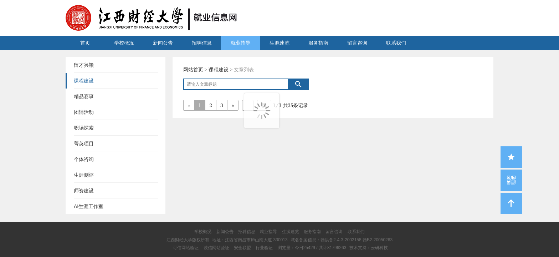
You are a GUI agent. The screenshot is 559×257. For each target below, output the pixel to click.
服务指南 (318, 43)
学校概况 (124, 43)
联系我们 (396, 43)
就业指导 (241, 43)
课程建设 (219, 69)
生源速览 (279, 43)
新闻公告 (163, 43)
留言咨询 (357, 43)
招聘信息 (202, 43)
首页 (85, 43)
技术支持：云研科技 (368, 247)
